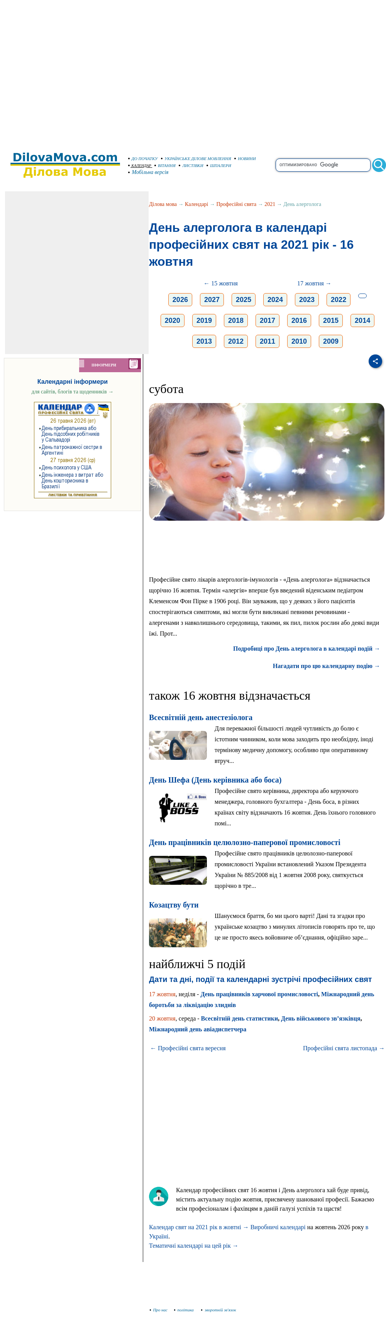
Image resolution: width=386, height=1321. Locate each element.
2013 (204, 341)
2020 (172, 320)
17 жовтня (162, 994)
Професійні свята (237, 204)
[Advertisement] (72, 72)
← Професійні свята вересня (188, 1048)
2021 (269, 204)
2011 (267, 341)
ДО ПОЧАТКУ (143, 158)
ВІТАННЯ (165, 165)
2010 (299, 341)
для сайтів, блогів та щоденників (72, 392)
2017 (267, 320)
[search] (323, 165)
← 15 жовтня (220, 283)
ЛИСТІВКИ (191, 165)
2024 (275, 300)
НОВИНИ (245, 158)
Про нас (159, 1310)
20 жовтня (162, 1018)
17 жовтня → (314, 283)
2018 (236, 320)
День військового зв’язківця (321, 1018)
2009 (331, 341)
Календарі (196, 204)
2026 (180, 300)
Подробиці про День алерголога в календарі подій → (306, 648)
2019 (204, 320)
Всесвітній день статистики (239, 1018)
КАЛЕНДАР (139, 166)
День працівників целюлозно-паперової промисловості (244, 842)
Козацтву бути (174, 905)
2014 (362, 320)
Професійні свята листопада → (344, 1048)
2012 (236, 341)
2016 (299, 320)
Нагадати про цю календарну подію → (326, 666)
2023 (307, 300)
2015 (331, 320)
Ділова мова (163, 204)
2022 (338, 300)
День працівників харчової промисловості (259, 994)
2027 (212, 300)
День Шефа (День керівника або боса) (215, 780)
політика (184, 1310)
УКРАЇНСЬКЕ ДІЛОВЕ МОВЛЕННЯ (196, 158)
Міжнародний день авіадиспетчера (197, 1029)
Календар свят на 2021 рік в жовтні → (199, 1227)
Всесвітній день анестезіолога (200, 717)
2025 (243, 300)
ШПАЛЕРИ (219, 165)
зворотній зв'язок (218, 1310)
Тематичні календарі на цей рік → (194, 1245)
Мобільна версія (148, 172)
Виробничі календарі (278, 1227)
